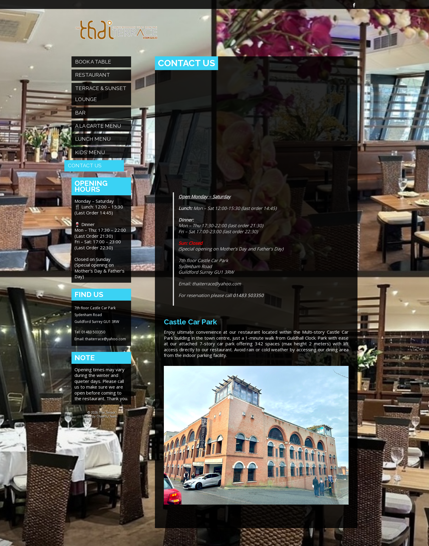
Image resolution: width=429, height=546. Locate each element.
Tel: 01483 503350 (89, 332)
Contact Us (85, 165)
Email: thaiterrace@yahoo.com (100, 338)
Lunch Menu (93, 139)
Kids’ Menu (90, 152)
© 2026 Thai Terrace (101, 412)
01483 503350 (248, 295)
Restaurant (92, 75)
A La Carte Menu (98, 126)
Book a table (93, 62)
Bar (80, 113)
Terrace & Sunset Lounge (100, 93)
